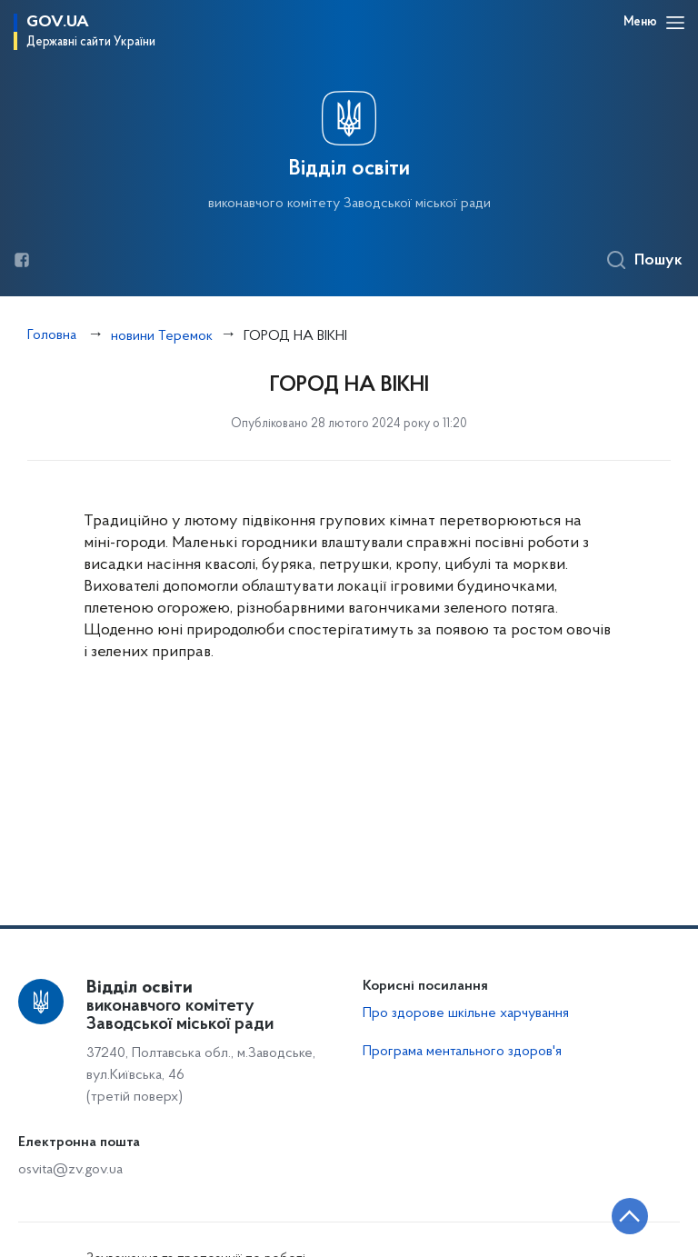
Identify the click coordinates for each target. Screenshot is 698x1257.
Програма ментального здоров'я (462, 1051)
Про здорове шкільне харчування (466, 1013)
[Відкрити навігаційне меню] (675, 23)
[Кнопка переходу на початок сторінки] (630, 1216)
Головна (51, 335)
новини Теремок (162, 336)
